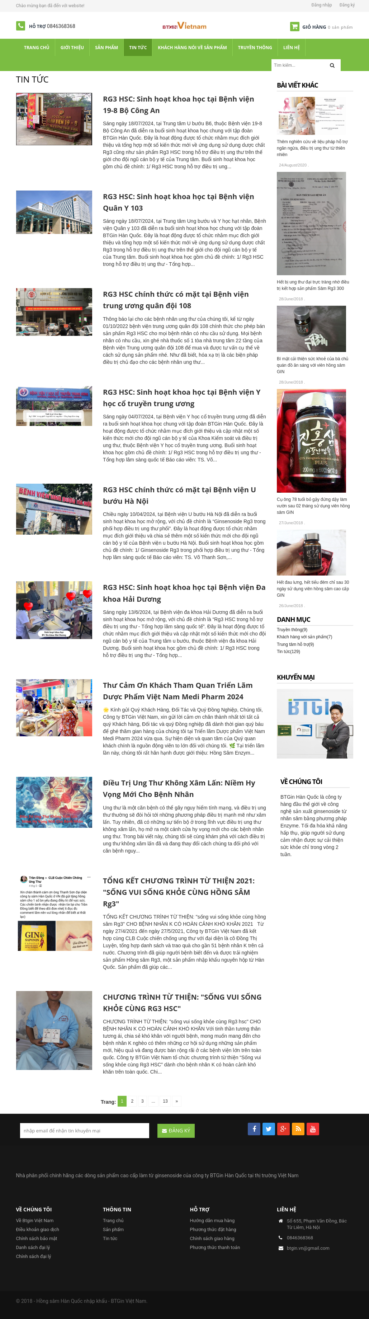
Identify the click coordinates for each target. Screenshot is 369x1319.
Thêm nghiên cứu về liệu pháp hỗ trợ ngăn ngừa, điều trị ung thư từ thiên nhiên (312, 148)
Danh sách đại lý (33, 1247)
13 (164, 1101)
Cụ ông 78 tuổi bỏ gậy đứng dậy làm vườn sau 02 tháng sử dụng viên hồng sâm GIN (313, 506)
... (153, 1101)
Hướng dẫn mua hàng (212, 1220)
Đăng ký (347, 5)
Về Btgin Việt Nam (35, 1220)
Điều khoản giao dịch (37, 1229)
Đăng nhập (321, 5)
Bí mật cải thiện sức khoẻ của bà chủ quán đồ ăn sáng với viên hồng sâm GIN (312, 365)
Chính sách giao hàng (212, 1238)
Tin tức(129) (288, 651)
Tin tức (110, 1238)
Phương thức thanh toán (215, 1247)
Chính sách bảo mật (36, 1238)
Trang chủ (113, 1220)
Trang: (109, 1102)
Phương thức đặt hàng (213, 1229)
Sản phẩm (113, 1229)
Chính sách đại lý (33, 1256)
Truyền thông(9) (292, 629)
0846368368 (61, 26)
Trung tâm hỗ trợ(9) (295, 644)
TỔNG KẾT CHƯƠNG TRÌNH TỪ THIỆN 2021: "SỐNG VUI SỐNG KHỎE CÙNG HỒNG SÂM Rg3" (179, 892)
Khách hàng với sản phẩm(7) (304, 636)
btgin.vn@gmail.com (308, 1248)
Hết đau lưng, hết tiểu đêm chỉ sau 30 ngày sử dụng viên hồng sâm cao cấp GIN (313, 589)
